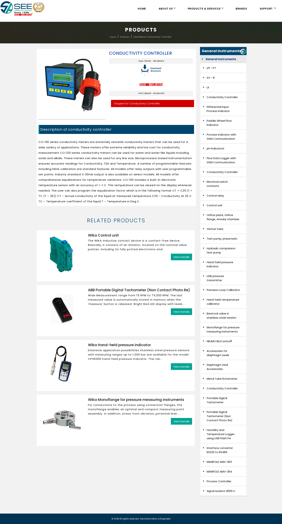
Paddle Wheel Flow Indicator (219, 123)
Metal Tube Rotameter (222, 379)
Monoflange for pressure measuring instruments (223, 329)
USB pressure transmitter (215, 278)
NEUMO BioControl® (219, 341)
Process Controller (219, 481)
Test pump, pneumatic (222, 238)
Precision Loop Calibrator (223, 290)
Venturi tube (215, 229)
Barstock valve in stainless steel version (221, 316)
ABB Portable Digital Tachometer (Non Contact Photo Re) (139, 290)
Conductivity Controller (140, 53)
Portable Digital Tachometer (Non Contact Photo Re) (219, 416)
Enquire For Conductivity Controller (137, 103)
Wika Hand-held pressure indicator (119, 344)
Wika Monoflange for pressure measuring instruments (136, 399)
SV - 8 (211, 78)
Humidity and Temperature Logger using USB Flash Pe (221, 434)
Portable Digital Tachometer (217, 400)
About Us (167, 8)
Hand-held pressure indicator (220, 264)
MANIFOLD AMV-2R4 (219, 471)
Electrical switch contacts (217, 184)
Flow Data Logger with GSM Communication (221, 160)
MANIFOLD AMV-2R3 (219, 462)
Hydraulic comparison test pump (221, 250)
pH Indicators (215, 148)
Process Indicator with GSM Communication (221, 137)
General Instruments (221, 59)
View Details (181, 257)
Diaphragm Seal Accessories (217, 367)
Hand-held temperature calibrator (223, 302)
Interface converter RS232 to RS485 (220, 450)
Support (268, 8)
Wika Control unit (103, 235)
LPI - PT (211, 68)
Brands (241, 8)
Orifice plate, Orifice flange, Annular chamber (223, 217)
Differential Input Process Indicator (218, 109)
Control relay (215, 195)
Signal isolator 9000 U (221, 491)
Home (142, 8)
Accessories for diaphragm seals (218, 353)
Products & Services (205, 8)
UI (208, 87)
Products (124, 36)
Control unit (214, 205)
